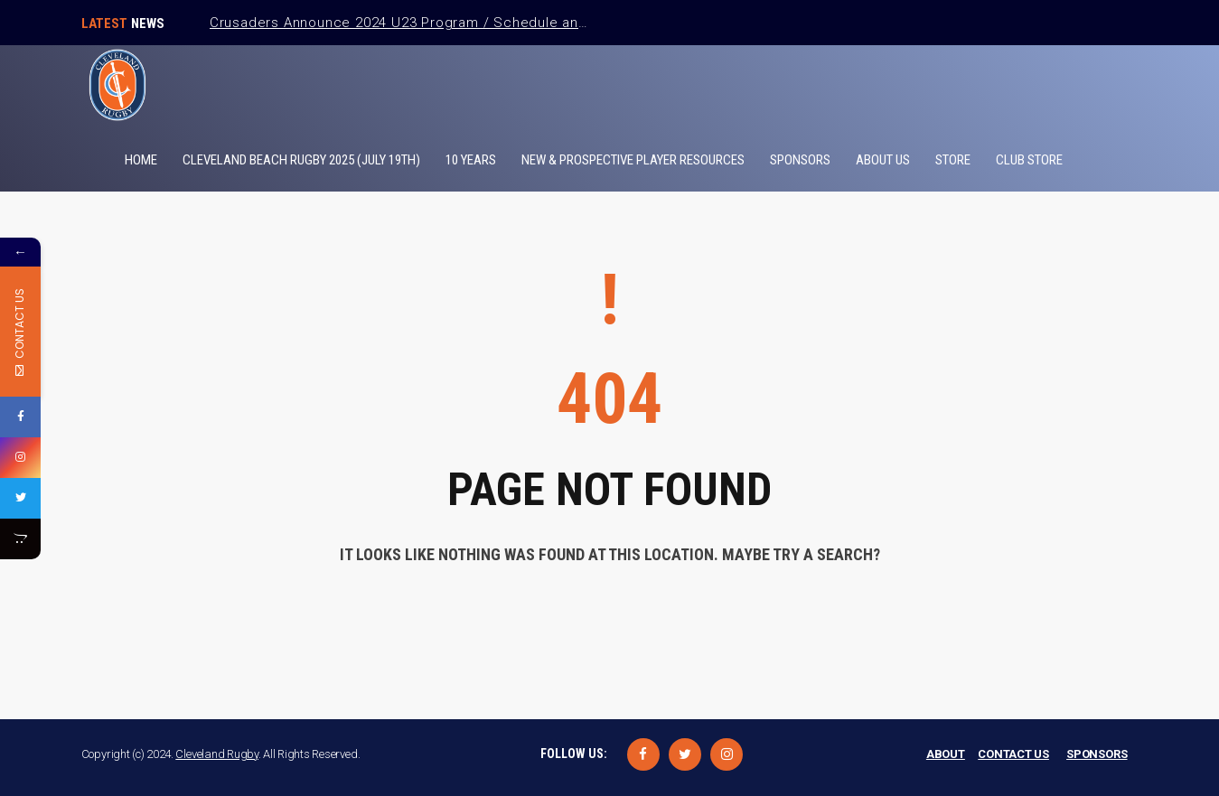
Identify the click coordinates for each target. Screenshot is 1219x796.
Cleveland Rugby (216, 754)
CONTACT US (1013, 754)
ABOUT (945, 754)
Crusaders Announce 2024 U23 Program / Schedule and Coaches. (433, 22)
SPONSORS (1096, 754)
